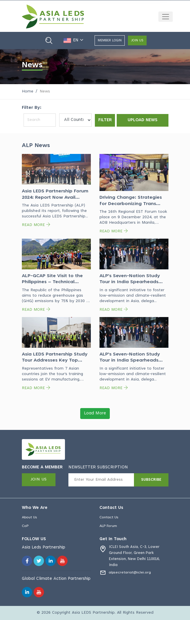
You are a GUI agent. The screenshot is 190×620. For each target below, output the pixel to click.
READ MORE (36, 225)
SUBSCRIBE (151, 480)
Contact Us (109, 517)
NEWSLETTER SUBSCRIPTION (98, 467)
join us (137, 40)
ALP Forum (108, 526)
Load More (95, 413)
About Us (30, 517)
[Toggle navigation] (165, 16)
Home (27, 92)
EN (74, 40)
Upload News (142, 120)
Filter (105, 120)
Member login (110, 40)
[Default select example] (75, 120)
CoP (25, 526)
